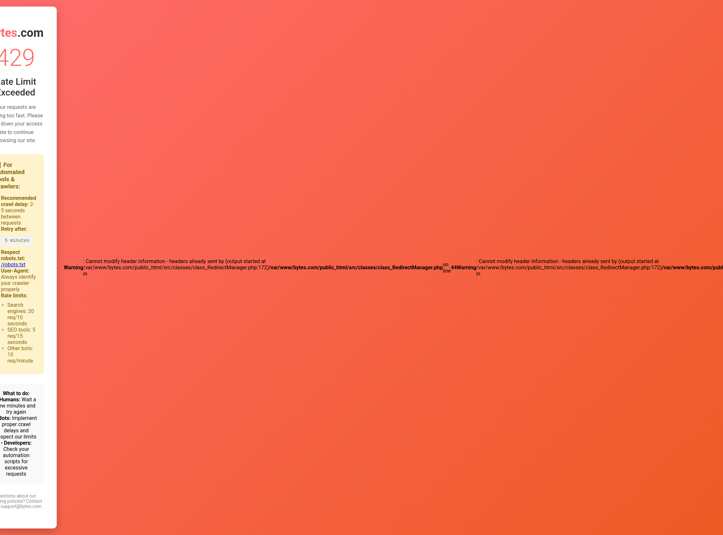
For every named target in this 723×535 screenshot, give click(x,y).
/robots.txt (13, 264)
